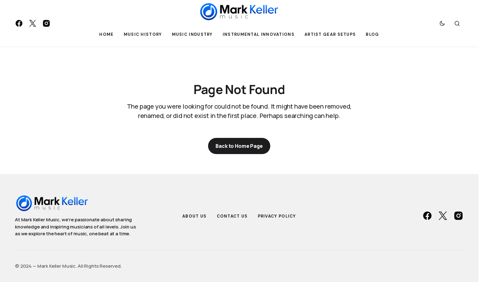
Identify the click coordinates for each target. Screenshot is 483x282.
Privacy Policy (277, 216)
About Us (194, 216)
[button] (442, 23)
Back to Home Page (239, 146)
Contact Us (232, 216)
